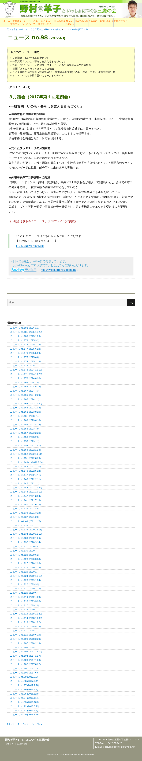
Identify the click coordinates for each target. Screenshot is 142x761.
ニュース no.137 (24, 517)
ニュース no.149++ (26, 462)
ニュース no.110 (25, 634)
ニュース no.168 (25, 386)
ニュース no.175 (24, 357)
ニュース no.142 (25, 496)
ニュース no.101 (24, 668)
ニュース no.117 (24, 605)
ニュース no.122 (24, 584)
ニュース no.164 (26, 403)
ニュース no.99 (24, 677)
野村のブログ (120, 21)
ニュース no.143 (26, 491)
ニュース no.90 (24, 714)
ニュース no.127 (25, 563)
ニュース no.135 (26, 529)
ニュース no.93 (24, 702)
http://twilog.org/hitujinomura (58, 269)
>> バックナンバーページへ (24, 724)
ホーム (6, 21)
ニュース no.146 (25, 479)
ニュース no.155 (24, 441)
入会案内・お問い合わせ (100, 21)
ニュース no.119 (25, 597)
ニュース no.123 (25, 580)
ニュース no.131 (24, 546)
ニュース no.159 (25, 424)
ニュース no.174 (25, 361)
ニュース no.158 (24, 428)
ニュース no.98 (24, 681)
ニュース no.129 (24, 555)
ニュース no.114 (26, 618)
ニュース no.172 (26, 369)
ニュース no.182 (24, 327)
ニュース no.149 (25, 466)
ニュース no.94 (24, 698)
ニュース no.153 (25, 449)
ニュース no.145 (24, 483)
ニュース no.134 (26, 534)
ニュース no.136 (24, 525)
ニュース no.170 (25, 378)
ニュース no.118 (25, 601)
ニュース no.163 (25, 407)
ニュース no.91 (24, 710)
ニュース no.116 (24, 609)
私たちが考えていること (46, 22)
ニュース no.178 (25, 344)
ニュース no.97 (24, 685)
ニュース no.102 (25, 664)
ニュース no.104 (25, 655)
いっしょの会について (31, 22)
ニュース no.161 (24, 416)
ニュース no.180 (25, 336)
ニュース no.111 (24, 630)
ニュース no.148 (25, 471)
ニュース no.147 (25, 475)
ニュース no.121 (25, 588)
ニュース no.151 (25, 458)
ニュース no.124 (26, 576)
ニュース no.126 (25, 567)
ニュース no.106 (24, 647)
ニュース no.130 (24, 550)
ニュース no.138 (25, 512)
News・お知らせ (69, 22)
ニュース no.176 (25, 353)
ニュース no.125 (24, 571)
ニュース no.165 (24, 399)
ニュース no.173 (24, 365)
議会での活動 (81, 21)
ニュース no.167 (24, 390)
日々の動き (59, 21)
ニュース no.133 (25, 538)
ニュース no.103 (25, 660)
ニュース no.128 (25, 559)
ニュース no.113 (25, 622)
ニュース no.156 (24, 437)
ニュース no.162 (25, 412)
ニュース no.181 (26, 332)
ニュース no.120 (24, 593)
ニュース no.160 (25, 420)
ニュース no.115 (26, 613)
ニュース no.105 (26, 651)
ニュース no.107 (25, 643)
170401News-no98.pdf (30, 245)
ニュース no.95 (24, 693)
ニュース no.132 (25, 542)
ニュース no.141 (25, 500)
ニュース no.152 (26, 454)
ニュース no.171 (26, 374)
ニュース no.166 (25, 395)
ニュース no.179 (24, 340)
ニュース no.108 (25, 639)
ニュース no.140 (25, 504)
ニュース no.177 (25, 349)
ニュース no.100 (24, 672)
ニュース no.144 (26, 487)
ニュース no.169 (24, 382)
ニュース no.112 (25, 626)
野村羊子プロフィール (17, 22)
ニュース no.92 (24, 706)
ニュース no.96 (24, 689)
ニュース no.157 (25, 433)
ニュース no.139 (24, 508)
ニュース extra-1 (25, 521)
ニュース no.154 (25, 445)
